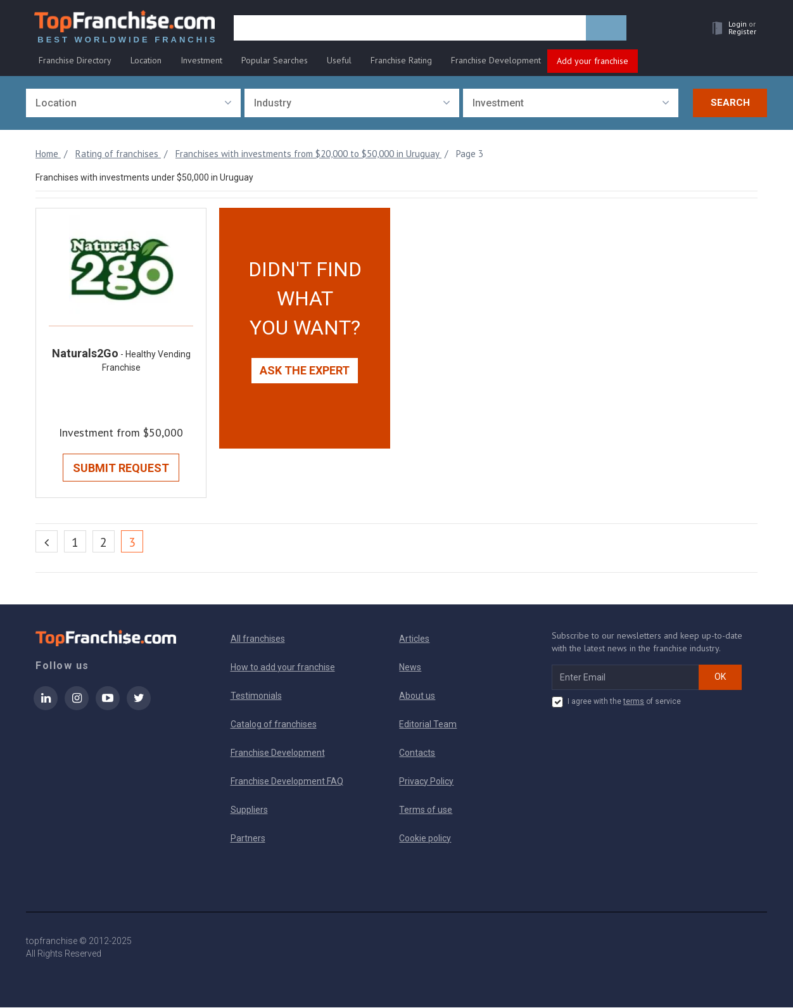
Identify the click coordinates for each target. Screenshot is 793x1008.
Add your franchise (592, 62)
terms (633, 702)
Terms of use (425, 810)
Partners (248, 839)
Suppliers (249, 810)
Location (146, 61)
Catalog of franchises (274, 725)
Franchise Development (496, 61)
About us (417, 696)
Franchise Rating (401, 61)
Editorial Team (428, 725)
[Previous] (46, 542)
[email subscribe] (625, 678)
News (410, 668)
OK (720, 677)
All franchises (258, 639)
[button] (730, 29)
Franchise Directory (75, 61)
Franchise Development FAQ (287, 782)
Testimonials (256, 696)
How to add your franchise (283, 668)
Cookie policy (425, 839)
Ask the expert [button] (305, 371)
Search (730, 103)
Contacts (417, 753)
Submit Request (121, 468)
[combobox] (133, 103)
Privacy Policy (426, 782)
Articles (414, 639)
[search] (411, 29)
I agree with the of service (616, 702)
